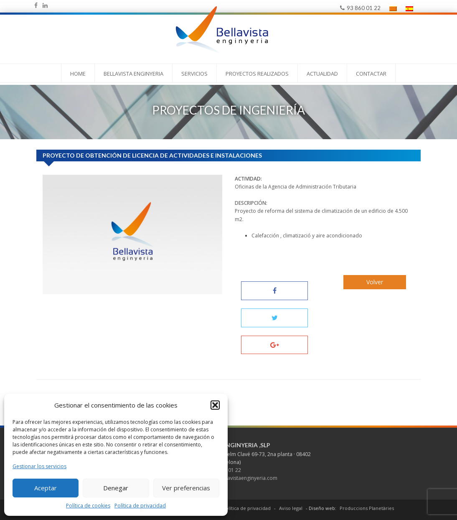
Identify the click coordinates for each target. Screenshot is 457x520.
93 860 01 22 (360, 8)
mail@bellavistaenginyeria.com (240, 478)
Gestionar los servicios (39, 466)
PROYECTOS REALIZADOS (257, 73)
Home (78, 73)
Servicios (194, 73)
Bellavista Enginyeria (133, 73)
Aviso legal (290, 508)
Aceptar (45, 488)
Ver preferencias (186, 488)
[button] (215, 405)
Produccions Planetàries (367, 508)
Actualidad (322, 73)
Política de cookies (88, 505)
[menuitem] (393, 8)
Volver (374, 282)
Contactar (371, 73)
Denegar (115, 488)
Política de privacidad (140, 505)
